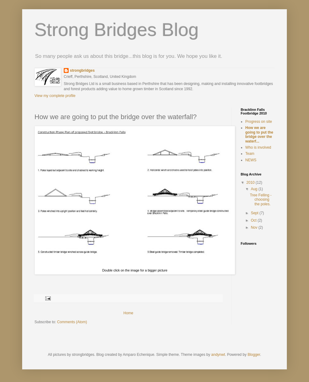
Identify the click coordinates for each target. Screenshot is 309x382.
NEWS (250, 160)
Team (249, 153)
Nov (255, 227)
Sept (255, 213)
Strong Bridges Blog (116, 29)
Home (128, 313)
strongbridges (82, 70)
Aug (255, 189)
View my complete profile (54, 96)
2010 (251, 182)
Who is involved (258, 147)
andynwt (218, 354)
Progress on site (258, 121)
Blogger (253, 354)
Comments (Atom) (72, 322)
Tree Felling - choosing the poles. (260, 199)
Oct (254, 220)
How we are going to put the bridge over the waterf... (259, 134)
